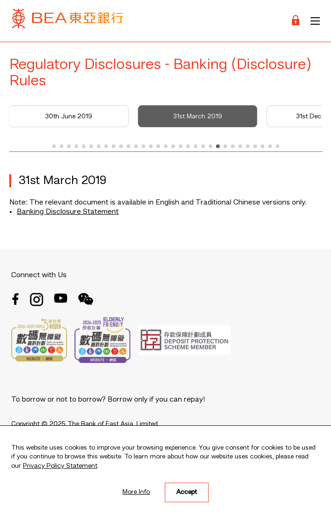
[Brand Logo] (67, 20)
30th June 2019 (68, 116)
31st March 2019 (197, 116)
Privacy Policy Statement (60, 466)
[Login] (295, 20)
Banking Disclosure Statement (68, 212)
